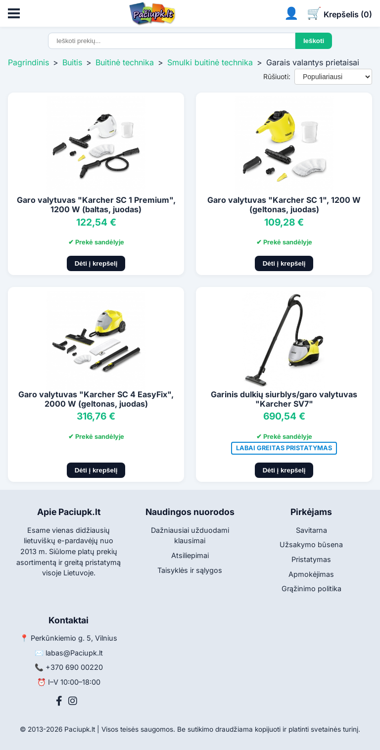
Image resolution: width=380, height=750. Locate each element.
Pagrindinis (28, 62)
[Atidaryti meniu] (14, 13)
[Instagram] (72, 701)
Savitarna (311, 530)
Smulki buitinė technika (210, 62)
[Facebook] (59, 701)
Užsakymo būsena (311, 544)
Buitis (72, 62)
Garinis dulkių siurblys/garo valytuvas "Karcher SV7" (284, 399)
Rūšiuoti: (276, 76)
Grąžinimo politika (311, 588)
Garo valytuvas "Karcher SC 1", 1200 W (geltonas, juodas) (284, 204)
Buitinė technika (124, 62)
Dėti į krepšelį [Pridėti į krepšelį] (96, 263)
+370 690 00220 (74, 667)
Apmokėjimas (311, 574)
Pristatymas (311, 559)
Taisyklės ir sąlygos (189, 570)
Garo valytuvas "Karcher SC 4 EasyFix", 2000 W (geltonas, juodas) (96, 399)
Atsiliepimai (190, 555)
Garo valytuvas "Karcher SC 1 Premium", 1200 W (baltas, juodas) (96, 204)
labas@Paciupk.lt (74, 653)
